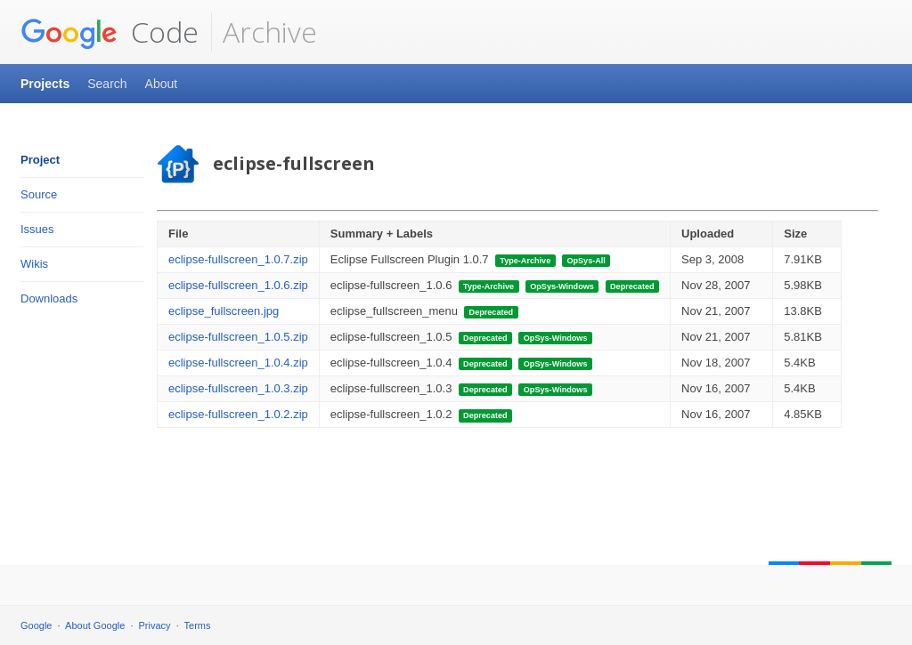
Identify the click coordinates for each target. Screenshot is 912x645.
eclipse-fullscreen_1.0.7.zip (238, 259)
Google (36, 625)
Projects (44, 84)
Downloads (48, 298)
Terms (197, 625)
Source (38, 194)
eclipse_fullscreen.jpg (223, 311)
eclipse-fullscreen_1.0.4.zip (238, 362)
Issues (37, 229)
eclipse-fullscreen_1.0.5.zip (238, 336)
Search (106, 84)
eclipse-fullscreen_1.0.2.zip (238, 414)
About (161, 84)
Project (40, 159)
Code (109, 32)
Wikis (34, 263)
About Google (95, 625)
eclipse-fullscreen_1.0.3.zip (238, 388)
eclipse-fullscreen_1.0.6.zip (238, 285)
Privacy (155, 625)
